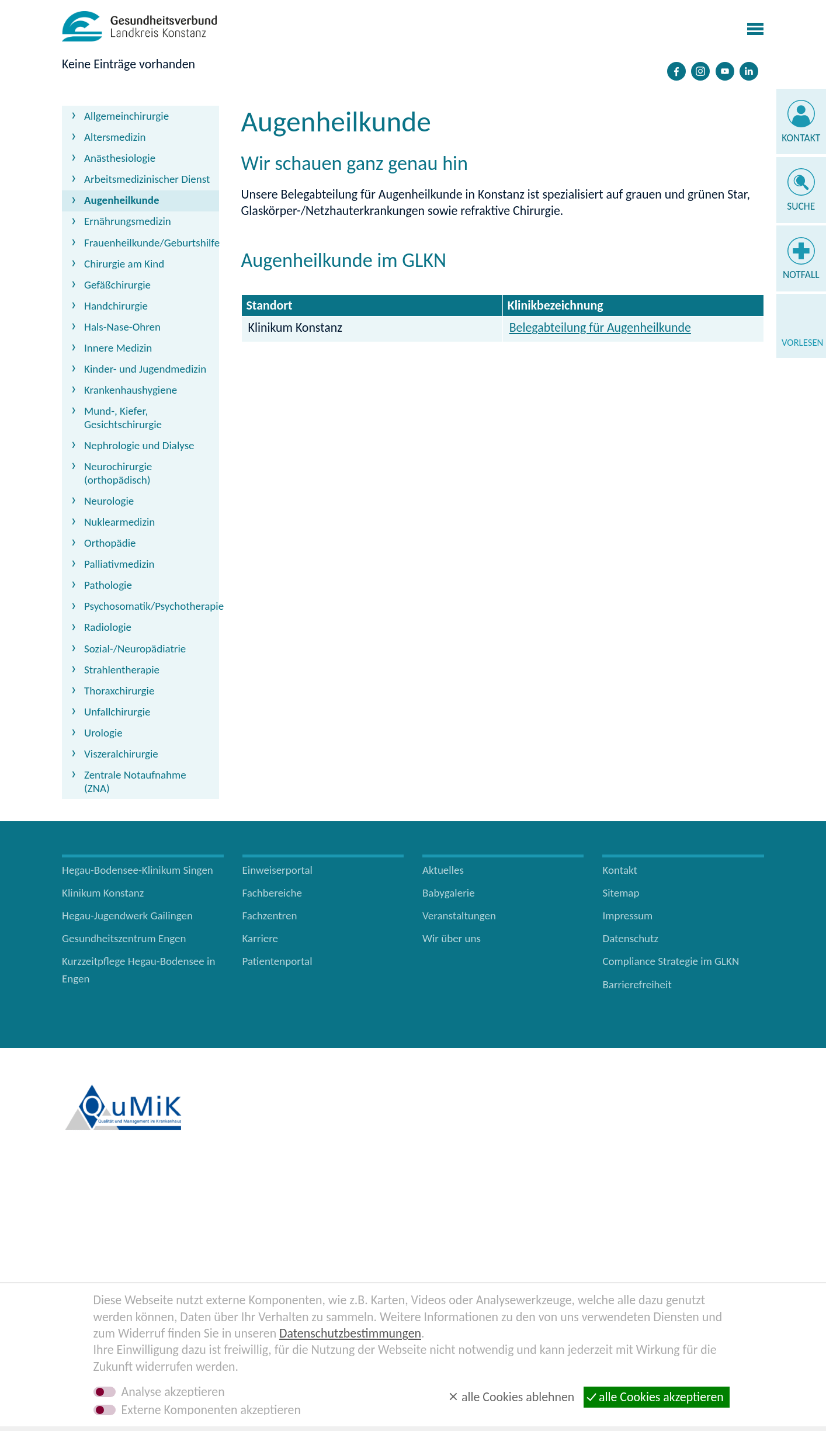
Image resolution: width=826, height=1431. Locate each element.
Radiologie (107, 627)
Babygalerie (448, 892)
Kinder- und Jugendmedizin (145, 369)
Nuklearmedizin (119, 522)
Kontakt (801, 137)
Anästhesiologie (119, 158)
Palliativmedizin (119, 564)
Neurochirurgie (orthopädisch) (118, 473)
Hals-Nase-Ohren (122, 327)
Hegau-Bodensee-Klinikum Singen (137, 870)
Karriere (260, 938)
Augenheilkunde (121, 200)
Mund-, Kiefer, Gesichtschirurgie (123, 417)
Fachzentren (269, 915)
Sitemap (620, 892)
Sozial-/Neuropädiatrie (135, 648)
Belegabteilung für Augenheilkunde (600, 327)
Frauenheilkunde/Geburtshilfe (151, 242)
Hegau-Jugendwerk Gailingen (127, 915)
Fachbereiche (272, 892)
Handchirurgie (116, 305)
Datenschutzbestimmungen (350, 1333)
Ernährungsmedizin (127, 221)
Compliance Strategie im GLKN (670, 961)
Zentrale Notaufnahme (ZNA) (135, 781)
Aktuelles (443, 870)
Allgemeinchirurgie (126, 116)
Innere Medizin (118, 348)
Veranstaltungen (459, 915)
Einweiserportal (277, 870)
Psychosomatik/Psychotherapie (151, 606)
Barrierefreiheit (636, 984)
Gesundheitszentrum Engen (124, 938)
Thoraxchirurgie (119, 690)
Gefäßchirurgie (117, 284)
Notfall (801, 274)
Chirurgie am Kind (124, 263)
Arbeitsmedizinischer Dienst (147, 179)
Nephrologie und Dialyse (139, 445)
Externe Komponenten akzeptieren (211, 1410)
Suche (801, 206)
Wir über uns (451, 938)
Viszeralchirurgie (121, 753)
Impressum (627, 915)
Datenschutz (630, 938)
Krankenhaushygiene (130, 390)
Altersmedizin (115, 137)
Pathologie (108, 585)
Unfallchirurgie (117, 711)
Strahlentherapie (121, 669)
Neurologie (109, 501)
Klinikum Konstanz (103, 892)
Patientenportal (277, 961)
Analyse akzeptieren (173, 1392)
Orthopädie (110, 543)
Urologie (103, 732)
